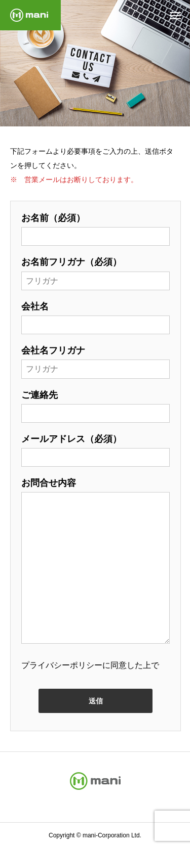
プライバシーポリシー (61, 665)
